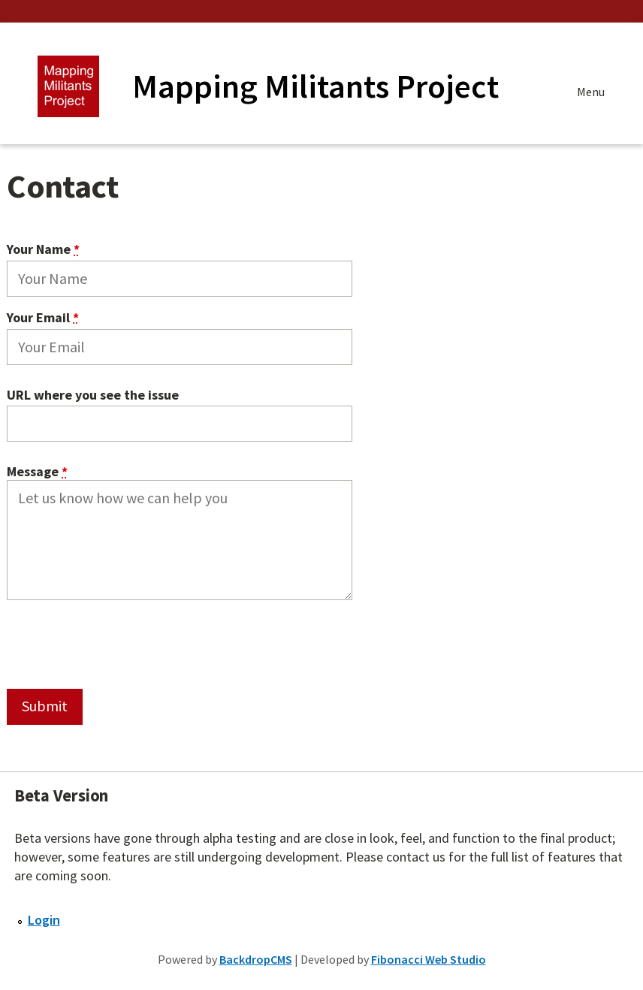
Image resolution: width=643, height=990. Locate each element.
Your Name (43, 249)
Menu (591, 93)
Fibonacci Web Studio (428, 959)
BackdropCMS (255, 959)
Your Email (43, 317)
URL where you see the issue (93, 395)
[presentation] (121, 643)
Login (44, 919)
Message (37, 472)
